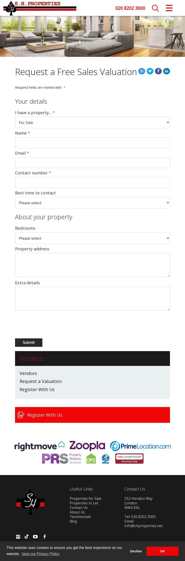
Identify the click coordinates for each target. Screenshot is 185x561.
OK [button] (162, 551)
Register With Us (37, 389)
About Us (77, 512)
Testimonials (80, 516)
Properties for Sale (85, 498)
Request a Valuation (41, 381)
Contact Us (79, 507)
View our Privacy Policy (40, 554)
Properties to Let (84, 503)
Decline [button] (136, 551)
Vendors (28, 373)
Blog (73, 521)
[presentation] (39, 324)
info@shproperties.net (143, 525)
